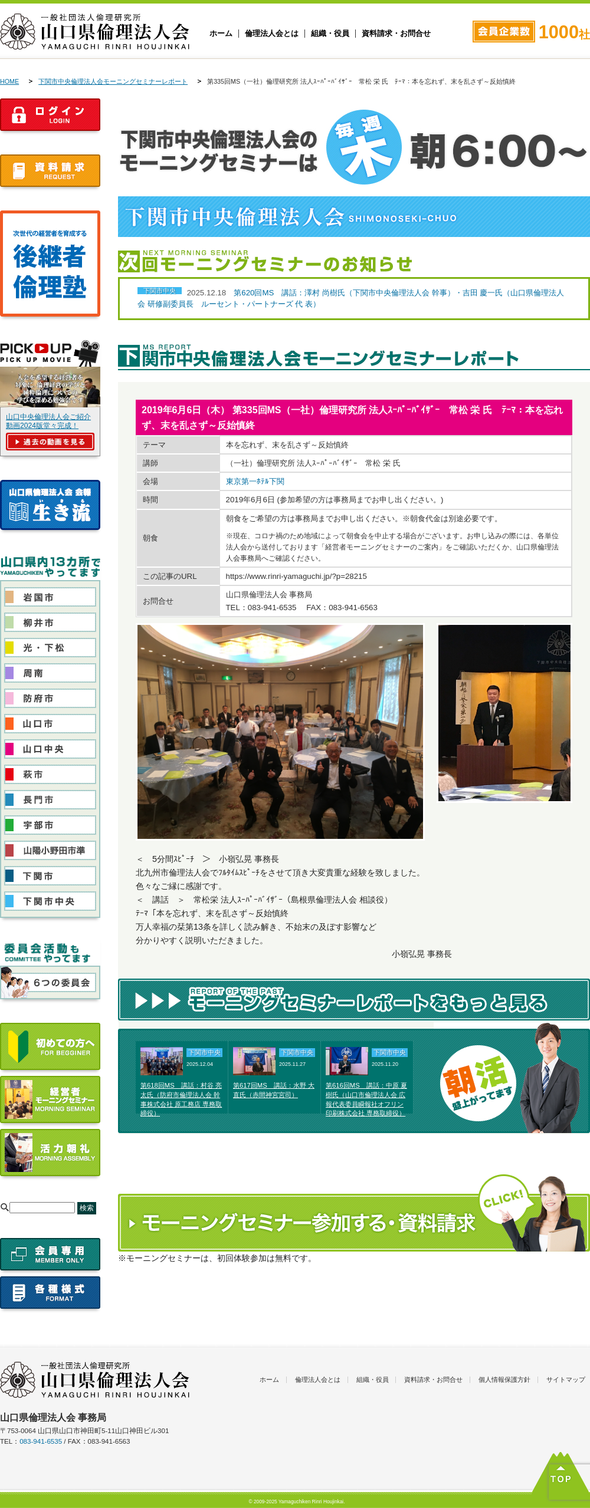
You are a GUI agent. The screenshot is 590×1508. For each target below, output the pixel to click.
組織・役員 (330, 33)
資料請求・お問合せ (396, 33)
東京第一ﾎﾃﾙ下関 (255, 481)
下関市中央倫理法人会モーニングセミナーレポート (113, 81)
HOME (9, 81)
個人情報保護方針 (504, 1379)
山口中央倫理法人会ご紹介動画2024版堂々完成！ (48, 421)
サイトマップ (565, 1379)
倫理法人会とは (272, 33)
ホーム (220, 33)
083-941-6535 (40, 1441)
